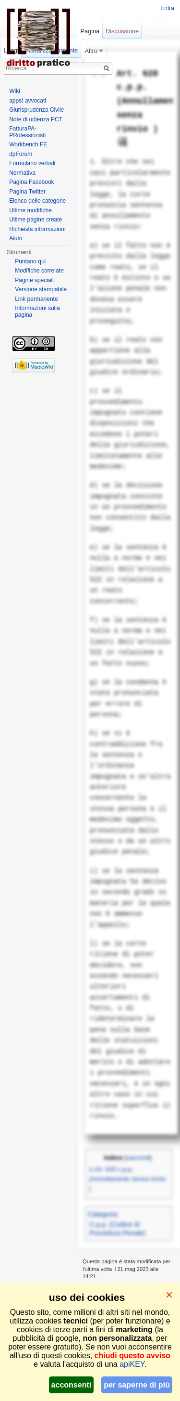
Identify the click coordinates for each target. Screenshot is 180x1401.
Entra (167, 8)
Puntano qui (30, 261)
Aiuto (15, 238)
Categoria (102, 1214)
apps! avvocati (27, 100)
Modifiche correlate (39, 270)
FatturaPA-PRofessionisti (27, 132)
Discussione (122, 31)
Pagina (89, 31)
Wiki (14, 91)
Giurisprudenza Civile (36, 109)
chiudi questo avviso (132, 1355)
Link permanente (36, 299)
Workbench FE (28, 144)
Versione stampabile (41, 289)
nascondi (138, 1158)
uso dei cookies (87, 1297)
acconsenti (71, 1385)
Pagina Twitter (27, 191)
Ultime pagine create (35, 219)
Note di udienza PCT (35, 119)
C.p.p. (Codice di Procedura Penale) (118, 1228)
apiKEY (132, 1364)
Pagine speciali (34, 280)
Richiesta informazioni (37, 229)
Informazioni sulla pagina (37, 311)
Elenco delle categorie (37, 200)
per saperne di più (137, 1385)
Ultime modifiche (30, 210)
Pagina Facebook (31, 182)
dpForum (20, 154)
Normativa (22, 172)
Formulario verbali (32, 163)
